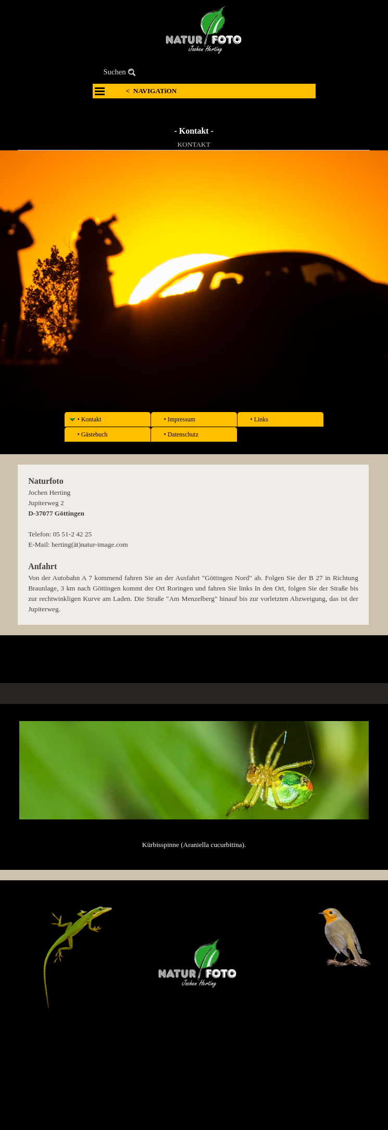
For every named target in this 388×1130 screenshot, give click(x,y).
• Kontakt (90, 419)
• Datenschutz (181, 434)
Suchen (115, 72)
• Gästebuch (93, 434)
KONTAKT (193, 144)
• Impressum (180, 419)
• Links (260, 419)
